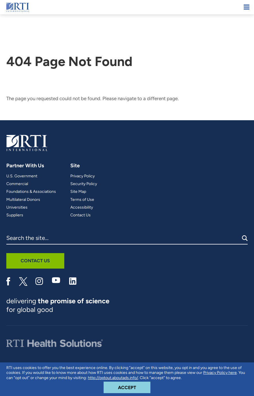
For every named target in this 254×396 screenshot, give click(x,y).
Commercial (17, 184)
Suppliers (14, 215)
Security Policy (83, 184)
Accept (134, 386)
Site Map (78, 192)
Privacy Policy (82, 176)
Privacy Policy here (220, 372)
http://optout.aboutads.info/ (113, 377)
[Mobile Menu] (246, 7)
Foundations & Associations (31, 192)
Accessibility (81, 207)
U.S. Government (21, 176)
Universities (17, 207)
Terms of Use (82, 200)
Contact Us (80, 215)
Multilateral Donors (23, 200)
